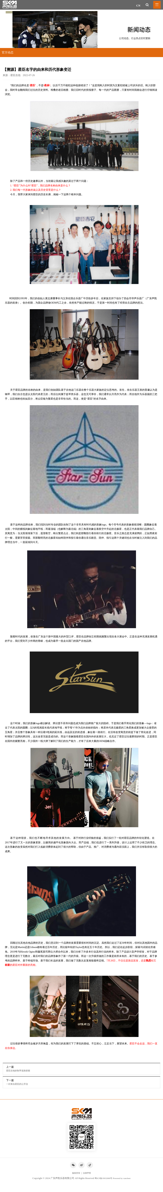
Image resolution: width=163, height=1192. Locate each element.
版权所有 (75, 1178)
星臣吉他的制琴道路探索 (21, 1071)
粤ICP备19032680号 (102, 1183)
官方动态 (7, 52)
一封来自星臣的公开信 (19, 1085)
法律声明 (87, 1178)
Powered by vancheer (123, 1183)
